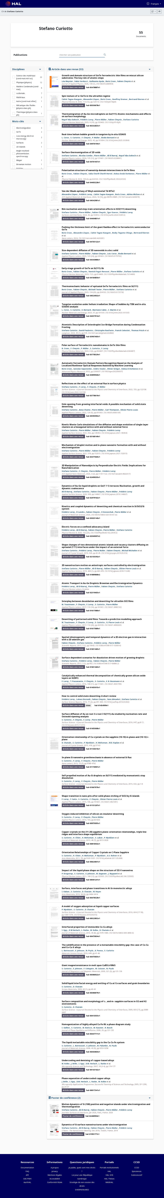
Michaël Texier (95, 289)
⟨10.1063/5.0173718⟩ (115, 292)
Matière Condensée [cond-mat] (27, 87)
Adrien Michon (133, 194)
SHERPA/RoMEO (82, 1189)
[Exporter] (153, 12)
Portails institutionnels (109, 1167)
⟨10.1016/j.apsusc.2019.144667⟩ (114, 494)
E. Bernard (86, 310)
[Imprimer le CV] (159, 12)
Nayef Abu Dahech (70, 119)
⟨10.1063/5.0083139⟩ (112, 412)
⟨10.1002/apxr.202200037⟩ (112, 371)
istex (88, 705)
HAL (109, 1171)
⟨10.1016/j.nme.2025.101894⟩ (117, 140)
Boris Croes (111, 81)
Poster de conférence (100, 1097)
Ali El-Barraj (67, 491)
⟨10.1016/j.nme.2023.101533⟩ (117, 312)
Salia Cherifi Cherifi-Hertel (100, 173)
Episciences (136, 1171)
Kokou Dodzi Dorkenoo (124, 173)
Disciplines (26, 69)
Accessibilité (55, 1178)
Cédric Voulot (99, 369)
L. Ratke (85, 930)
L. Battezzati (68, 950)
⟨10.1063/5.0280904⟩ (104, 84)
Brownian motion (23, 164)
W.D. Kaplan (114, 742)
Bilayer (19, 160)
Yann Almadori (113, 699)
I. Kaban (65, 891)
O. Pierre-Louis (113, 622)
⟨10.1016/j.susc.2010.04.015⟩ (85, 915)
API (27, 1175)
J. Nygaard (112, 873)
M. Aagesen (101, 873)
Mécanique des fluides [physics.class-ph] (25, 106)
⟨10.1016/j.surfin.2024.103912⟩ (112, 215)
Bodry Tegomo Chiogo (122, 233)
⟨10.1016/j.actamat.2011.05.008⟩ (109, 858)
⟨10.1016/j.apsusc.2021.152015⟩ (114, 453)
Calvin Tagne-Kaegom (72, 99)
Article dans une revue (100, 69)
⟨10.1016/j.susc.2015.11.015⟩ (73, 725)
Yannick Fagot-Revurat (99, 271)
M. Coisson (100, 968)
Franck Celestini (122, 330)
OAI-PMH (27, 1178)
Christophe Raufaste (104, 330)
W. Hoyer (97, 891)
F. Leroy (104, 348)
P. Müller (85, 348)
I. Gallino (66, 1027)
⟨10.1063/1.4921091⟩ (109, 802)
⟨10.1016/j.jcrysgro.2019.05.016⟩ (114, 553)
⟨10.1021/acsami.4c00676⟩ (129, 197)
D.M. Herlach (91, 1063)
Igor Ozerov (112, 212)
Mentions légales (55, 1175)
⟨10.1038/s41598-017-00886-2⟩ (106, 663)
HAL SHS (109, 1175)
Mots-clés (26, 121)
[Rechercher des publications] (104, 54)
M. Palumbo (102, 1045)
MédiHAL (109, 1182)
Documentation (27, 1167)
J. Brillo (74, 1063)
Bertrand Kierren (136, 99)
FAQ (27, 1171)
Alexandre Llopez (91, 99)
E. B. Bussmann (113, 681)
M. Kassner (98, 1027)
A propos (55, 1167)
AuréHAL (27, 1182)
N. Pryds (89, 950)
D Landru (80, 512)
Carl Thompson (112, 410)
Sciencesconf (136, 1175)
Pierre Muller (99, 550)
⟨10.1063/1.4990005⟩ (113, 625)
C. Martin (112, 310)
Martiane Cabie (99, 310)
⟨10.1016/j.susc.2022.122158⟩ (74, 392)
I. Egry (64, 930)
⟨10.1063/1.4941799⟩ (113, 684)
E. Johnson (90, 873)
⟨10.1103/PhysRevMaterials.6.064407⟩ (119, 351)
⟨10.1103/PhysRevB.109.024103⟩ (112, 179)
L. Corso (65, 137)
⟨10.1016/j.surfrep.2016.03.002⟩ (116, 702)
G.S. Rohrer (112, 855)
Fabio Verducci (81, 81)
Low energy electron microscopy (25, 137)
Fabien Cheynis (124, 81)
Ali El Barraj (112, 155)
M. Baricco (87, 1027)
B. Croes (65, 348)
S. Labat (98, 837)
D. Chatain (66, 742)
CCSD (136, 1167)
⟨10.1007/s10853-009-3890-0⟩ (121, 933)
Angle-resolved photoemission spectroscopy (22, 153)
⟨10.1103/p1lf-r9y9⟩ (113, 122)
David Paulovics (86, 330)
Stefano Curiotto (131, 119)
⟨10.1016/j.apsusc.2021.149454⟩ (114, 433)
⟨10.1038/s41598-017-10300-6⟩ (108, 645)
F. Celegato (89, 968)
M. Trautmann (68, 604)
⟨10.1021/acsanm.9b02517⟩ (119, 474)
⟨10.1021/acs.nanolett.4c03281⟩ (91, 238)
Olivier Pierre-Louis (129, 410)
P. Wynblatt (89, 742)
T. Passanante (76, 681)
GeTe (18, 132)
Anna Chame (84, 410)
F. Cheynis (86, 137)
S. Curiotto (75, 137)
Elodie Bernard (107, 137)
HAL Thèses (109, 1178)
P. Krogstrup (67, 873)
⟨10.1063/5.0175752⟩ (113, 256)
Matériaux (20, 97)
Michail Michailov (129, 550)
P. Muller (96, 137)
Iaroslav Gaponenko (82, 369)
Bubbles (19, 168)
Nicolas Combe (86, 155)
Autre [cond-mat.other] (26, 101)
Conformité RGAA (54, 1182)
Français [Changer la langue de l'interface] (155, 3)
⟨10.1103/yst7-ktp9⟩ (108, 102)
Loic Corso (112, 253)
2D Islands (20, 147)
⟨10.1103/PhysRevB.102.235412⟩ (104, 532)
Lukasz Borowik (83, 699)
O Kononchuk (107, 512)
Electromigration (23, 128)
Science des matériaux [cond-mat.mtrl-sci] (25, 77)
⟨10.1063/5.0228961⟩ (113, 158)
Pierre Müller (101, 119)
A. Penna (99, 950)
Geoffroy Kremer (119, 99)
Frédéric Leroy (86, 119)
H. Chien (76, 837)
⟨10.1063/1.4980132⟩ (113, 607)
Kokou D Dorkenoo (129, 369)
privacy (55, 1171)
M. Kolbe (94, 930)
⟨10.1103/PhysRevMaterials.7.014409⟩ (119, 274)
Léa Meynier (67, 81)
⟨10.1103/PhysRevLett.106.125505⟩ (119, 876)
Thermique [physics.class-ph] (27, 113)
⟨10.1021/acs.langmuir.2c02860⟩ (101, 333)
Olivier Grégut (113, 369)
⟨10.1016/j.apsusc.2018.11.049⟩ (117, 571)
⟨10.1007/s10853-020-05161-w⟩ (104, 514)
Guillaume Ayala (96, 81)
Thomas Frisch (137, 330)
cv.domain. (20, 93)
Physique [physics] (24, 82)
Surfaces (20, 142)
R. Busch (108, 1027)
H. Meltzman (101, 742)
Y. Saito (73, 799)
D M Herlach (74, 930)
